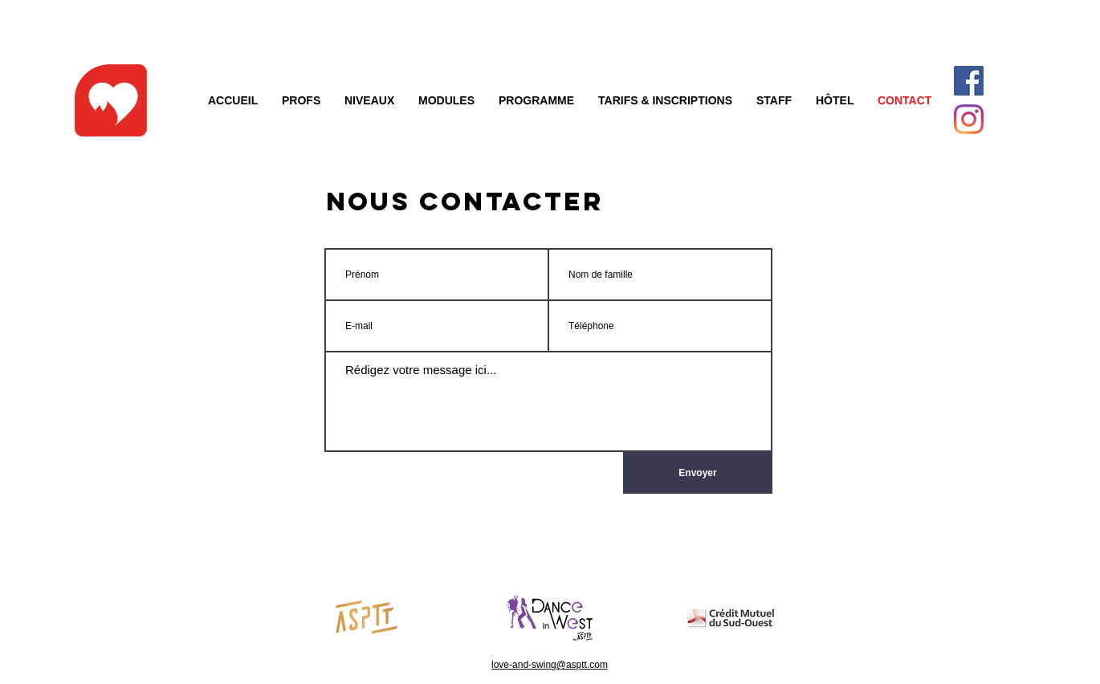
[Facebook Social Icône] (969, 81)
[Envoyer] (697, 473)
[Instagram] (969, 119)
